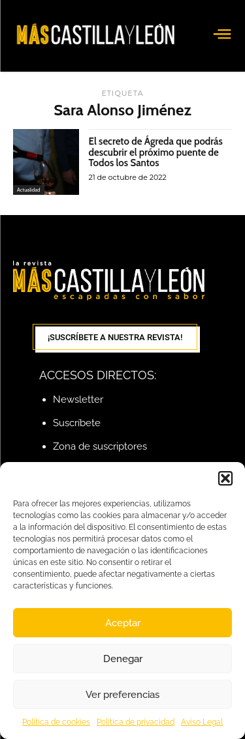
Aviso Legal (202, 722)
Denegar (122, 659)
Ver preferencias (122, 695)
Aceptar (122, 623)
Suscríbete (77, 423)
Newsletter (78, 399)
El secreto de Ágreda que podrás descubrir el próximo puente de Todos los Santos (156, 152)
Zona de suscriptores (100, 446)
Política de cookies (56, 722)
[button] (225, 478)
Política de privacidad (135, 722)
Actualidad (29, 189)
